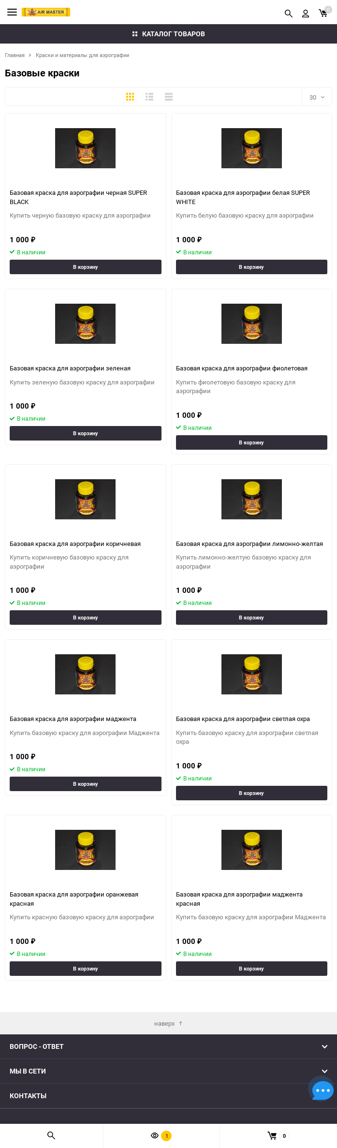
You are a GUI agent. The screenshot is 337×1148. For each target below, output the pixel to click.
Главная (15, 55)
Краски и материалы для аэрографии (82, 55)
